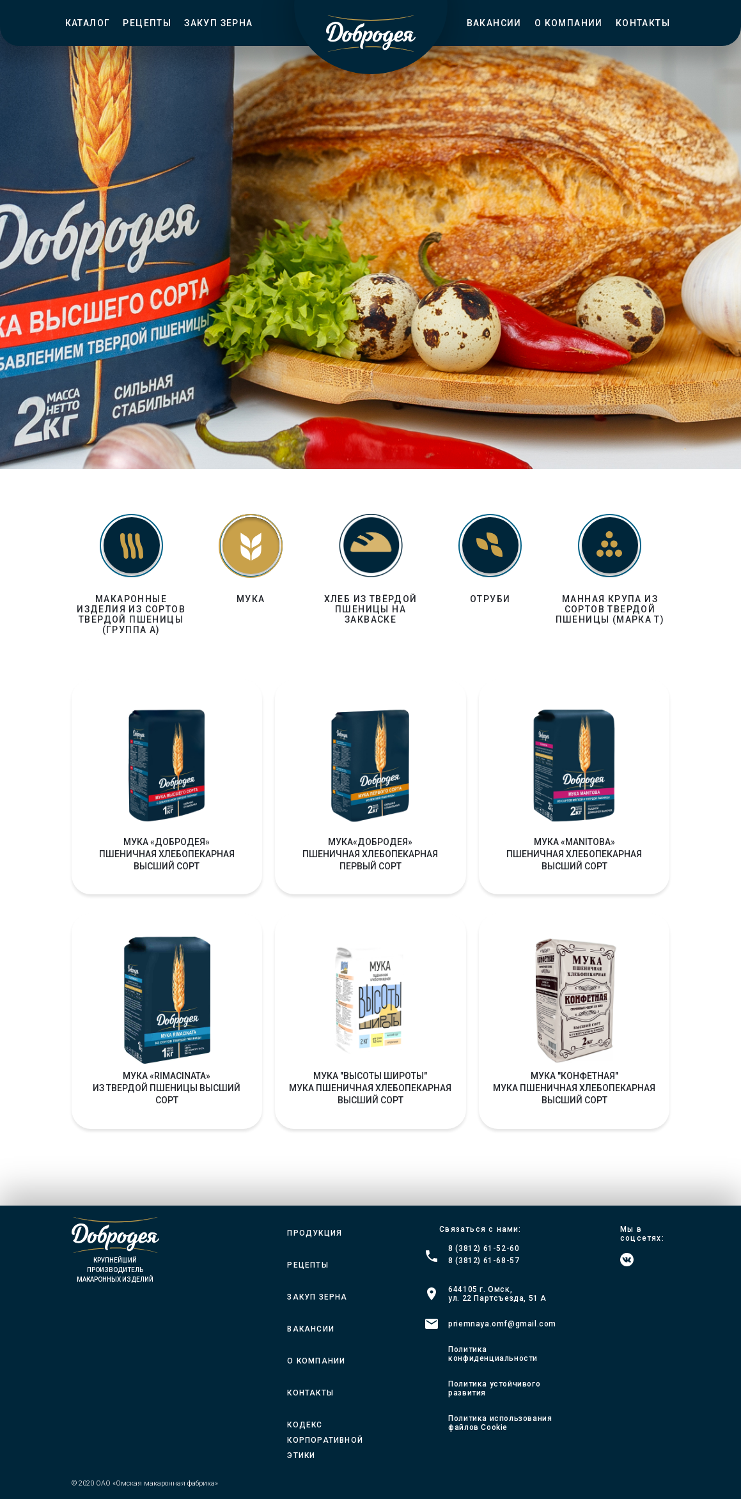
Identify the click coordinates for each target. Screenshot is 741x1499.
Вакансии (494, 23)
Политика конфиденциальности (493, 1354)
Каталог (88, 23)
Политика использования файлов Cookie (500, 1423)
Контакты (643, 23)
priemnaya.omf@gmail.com (502, 1323)
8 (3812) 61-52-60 (483, 1248)
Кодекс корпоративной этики (325, 1440)
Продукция (314, 1233)
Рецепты (147, 23)
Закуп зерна (218, 23)
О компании (568, 23)
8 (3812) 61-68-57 (483, 1260)
